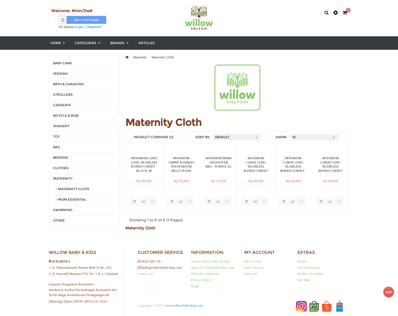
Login (79, 27)
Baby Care (62, 63)
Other (59, 220)
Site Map (303, 280)
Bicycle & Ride (66, 115)
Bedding (60, 157)
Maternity (62, 178)
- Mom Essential (69, 199)
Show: (281, 137)
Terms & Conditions (205, 274)
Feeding (60, 74)
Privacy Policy (201, 280)
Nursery (61, 126)
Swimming (62, 210)
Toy (56, 136)
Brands (302, 261)
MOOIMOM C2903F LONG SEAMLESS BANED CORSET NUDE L (256, 164)
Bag (56, 147)
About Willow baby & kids (210, 261)
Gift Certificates (308, 267)
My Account (253, 261)
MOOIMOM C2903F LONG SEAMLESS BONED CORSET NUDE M (330, 164)
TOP (388, 287)
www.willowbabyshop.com (184, 305)
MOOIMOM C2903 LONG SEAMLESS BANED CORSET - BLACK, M (144, 164)
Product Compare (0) (153, 137)
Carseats (62, 105)
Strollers (63, 95)
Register (94, 27)
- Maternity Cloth (71, 189)
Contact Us (145, 274)
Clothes (61, 168)
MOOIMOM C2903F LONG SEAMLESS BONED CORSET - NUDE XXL (293, 164)
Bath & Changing (68, 84)
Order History (254, 267)
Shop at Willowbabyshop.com (212, 267)
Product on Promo (310, 274)
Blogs (195, 286)
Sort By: (202, 137)
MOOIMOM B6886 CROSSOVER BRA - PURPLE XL (219, 162)
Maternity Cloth (163, 57)
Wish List (251, 274)
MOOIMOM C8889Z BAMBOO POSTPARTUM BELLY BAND (181, 164)
